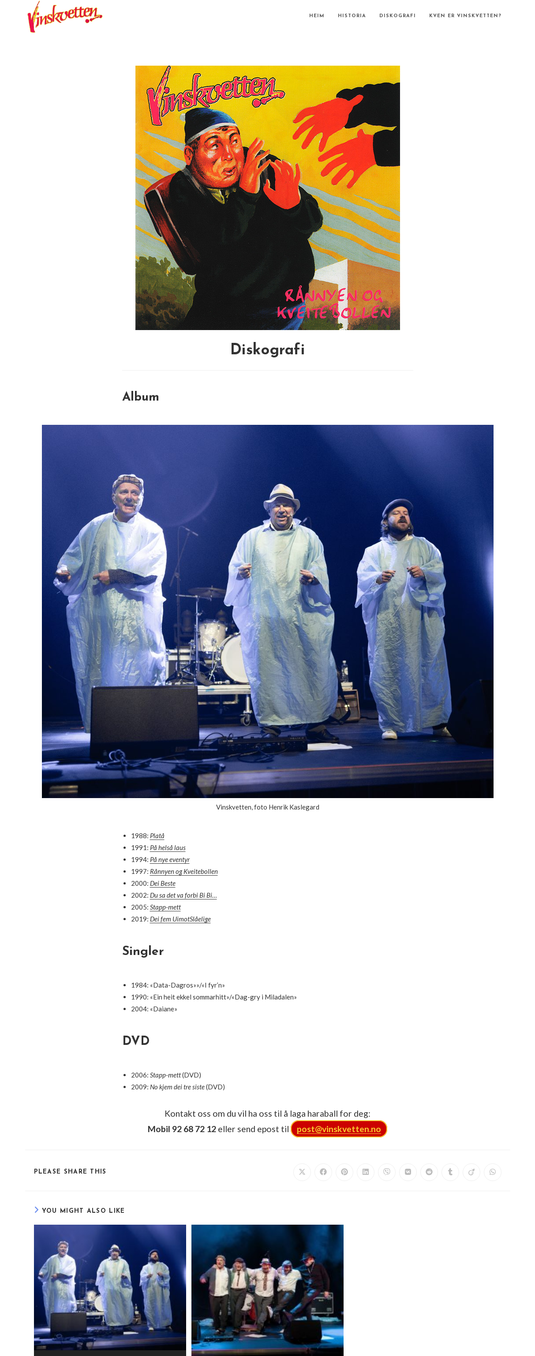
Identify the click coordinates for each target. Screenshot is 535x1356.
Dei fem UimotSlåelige (180, 919)
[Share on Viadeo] (471, 1172)
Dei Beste (163, 883)
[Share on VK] (408, 1172)
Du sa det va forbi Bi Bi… (183, 895)
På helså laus (168, 847)
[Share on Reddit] (429, 1172)
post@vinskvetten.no (339, 1129)
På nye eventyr (170, 859)
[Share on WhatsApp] (492, 1172)
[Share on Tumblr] (450, 1172)
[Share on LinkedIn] (365, 1172)
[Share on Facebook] (323, 1172)
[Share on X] (302, 1172)
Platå (157, 836)
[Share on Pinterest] (344, 1172)
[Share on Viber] (387, 1172)
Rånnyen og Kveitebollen (184, 871)
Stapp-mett (165, 907)
